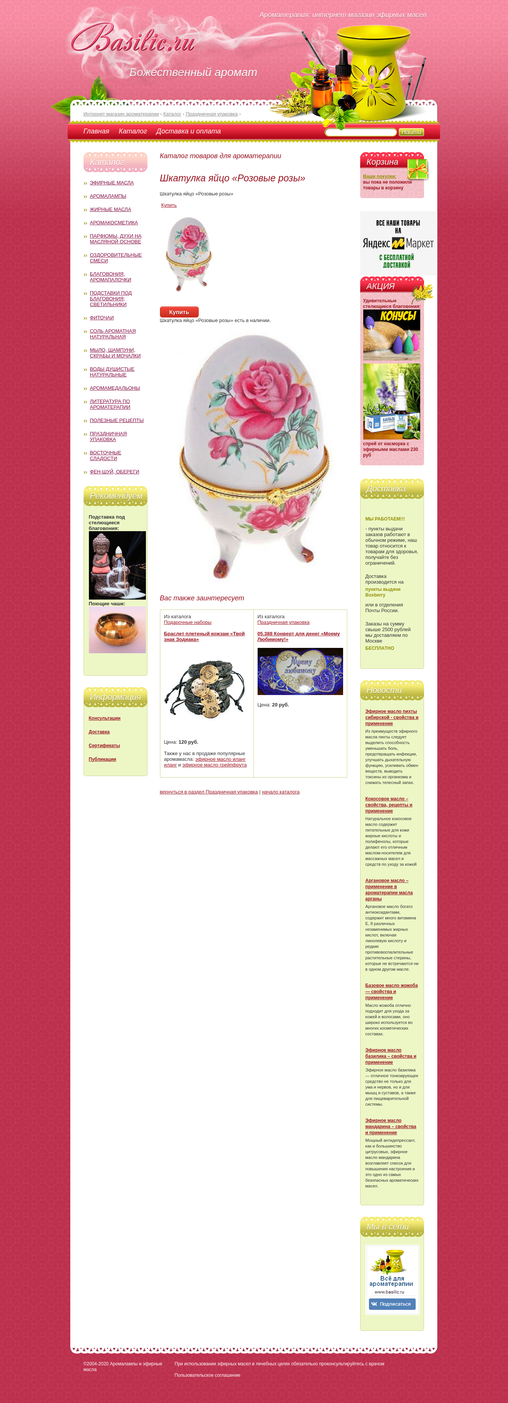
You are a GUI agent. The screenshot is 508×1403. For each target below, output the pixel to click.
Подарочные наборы (188, 622)
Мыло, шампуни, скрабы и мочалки (115, 353)
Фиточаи (102, 318)
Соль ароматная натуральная (113, 334)
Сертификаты (104, 745)
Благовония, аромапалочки (110, 277)
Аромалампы (108, 196)
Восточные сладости (106, 455)
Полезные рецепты (117, 420)
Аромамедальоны (115, 388)
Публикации (102, 759)
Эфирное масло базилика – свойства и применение (391, 1056)
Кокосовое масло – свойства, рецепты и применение (389, 805)
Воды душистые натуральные (112, 372)
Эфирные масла (112, 183)
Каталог (133, 131)
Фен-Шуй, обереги (114, 472)
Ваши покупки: (380, 176)
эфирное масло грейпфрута (214, 765)
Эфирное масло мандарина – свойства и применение (391, 1126)
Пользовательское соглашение (208, 1375)
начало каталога (280, 792)
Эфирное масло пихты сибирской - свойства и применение (392, 717)
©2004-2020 (96, 1363)
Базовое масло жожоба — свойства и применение (392, 991)
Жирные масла (110, 209)
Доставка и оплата (189, 131)
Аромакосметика (114, 222)
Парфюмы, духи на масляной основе (116, 238)
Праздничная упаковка (108, 436)
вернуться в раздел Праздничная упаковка (209, 792)
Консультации (105, 718)
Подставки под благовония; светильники (111, 298)
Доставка (99, 732)
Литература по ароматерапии (110, 404)
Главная (96, 131)
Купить (169, 205)
